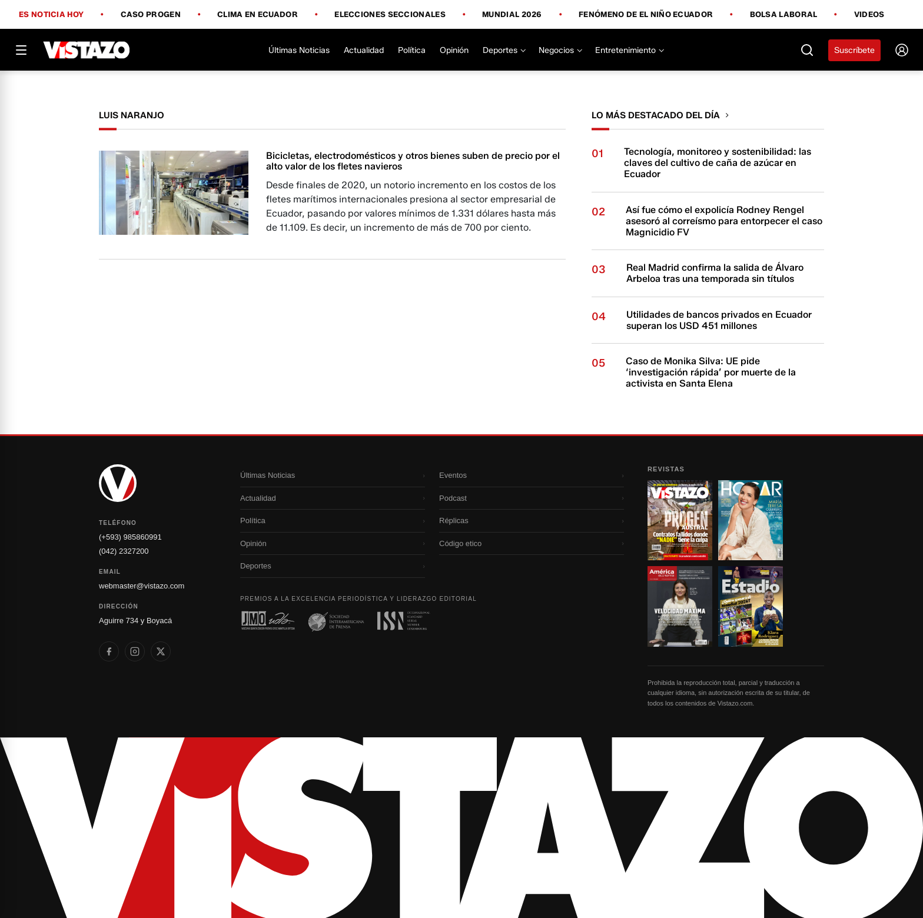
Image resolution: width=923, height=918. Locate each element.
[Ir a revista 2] (750, 520)
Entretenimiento (629, 50)
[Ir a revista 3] (680, 606)
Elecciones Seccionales (390, 15)
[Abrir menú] (21, 50)
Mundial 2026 (512, 15)
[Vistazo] (86, 50)
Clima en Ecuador (257, 15)
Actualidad (364, 50)
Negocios (560, 50)
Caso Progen (151, 15)
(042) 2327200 (124, 551)
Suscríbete (854, 50)
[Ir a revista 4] (750, 606)
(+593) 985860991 (130, 537)
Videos (869, 14)
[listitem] (109, 651)
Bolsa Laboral (784, 15)
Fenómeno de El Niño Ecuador (646, 15)
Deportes (503, 50)
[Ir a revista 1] (680, 520)
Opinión (454, 50)
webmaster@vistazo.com (141, 585)
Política (412, 50)
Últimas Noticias (299, 50)
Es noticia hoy (51, 15)
